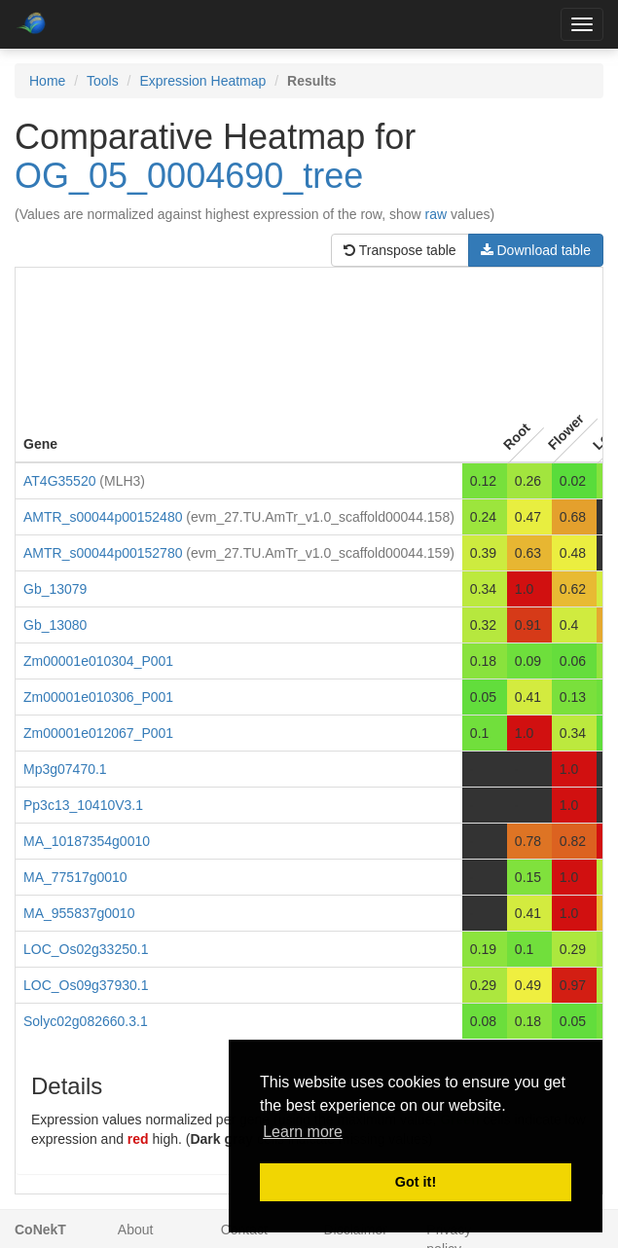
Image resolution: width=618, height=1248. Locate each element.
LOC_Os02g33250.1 (85, 949)
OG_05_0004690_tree (189, 176)
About (136, 1229)
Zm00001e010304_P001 (98, 661)
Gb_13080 (55, 625)
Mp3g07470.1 (65, 769)
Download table (536, 250)
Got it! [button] (415, 1182)
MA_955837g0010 (78, 913)
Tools (103, 81)
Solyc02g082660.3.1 (85, 1021)
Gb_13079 (55, 589)
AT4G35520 (59, 481)
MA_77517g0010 (75, 877)
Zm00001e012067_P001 (98, 733)
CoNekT (40, 1229)
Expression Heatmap (202, 81)
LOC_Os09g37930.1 (85, 985)
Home (47, 81)
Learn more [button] (303, 1131)
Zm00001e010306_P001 (98, 697)
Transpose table (400, 250)
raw (436, 214)
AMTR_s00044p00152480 (102, 517)
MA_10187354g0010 (86, 841)
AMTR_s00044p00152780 (102, 553)
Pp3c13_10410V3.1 (83, 805)
